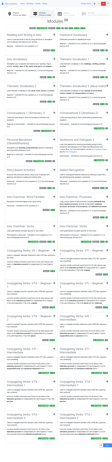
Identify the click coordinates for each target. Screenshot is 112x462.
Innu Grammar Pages (99, 149)
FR (108, 4)
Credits (38, 4)
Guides (44, 4)
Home (22, 4)
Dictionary (30, 4)
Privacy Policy (86, 4)
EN (103, 4)
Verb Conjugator (71, 152)
